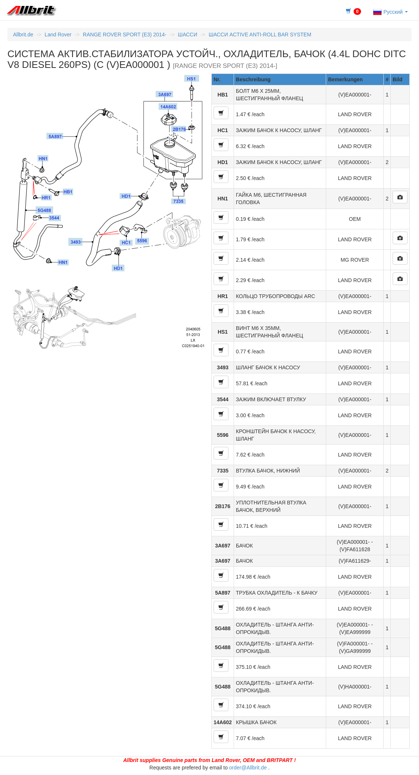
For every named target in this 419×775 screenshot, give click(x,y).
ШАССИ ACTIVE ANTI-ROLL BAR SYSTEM (260, 34)
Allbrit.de (23, 34)
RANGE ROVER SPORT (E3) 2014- (124, 34)
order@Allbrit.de (248, 768)
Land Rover (58, 34)
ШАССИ (187, 34)
